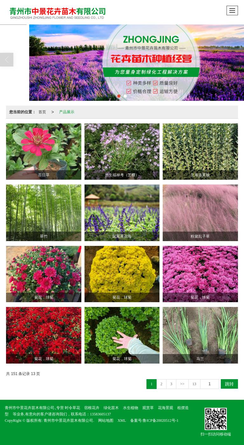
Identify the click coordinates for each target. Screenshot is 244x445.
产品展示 (66, 112)
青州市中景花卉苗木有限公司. (69, 420)
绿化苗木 (111, 408)
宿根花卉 (91, 408)
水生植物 (130, 408)
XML (122, 420)
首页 (42, 112)
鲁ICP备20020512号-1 (161, 420)
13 (194, 384)
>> (182, 384)
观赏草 (148, 408)
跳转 (229, 383)
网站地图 (105, 420)
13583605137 (100, 414)
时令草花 (72, 408)
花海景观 (165, 408)
